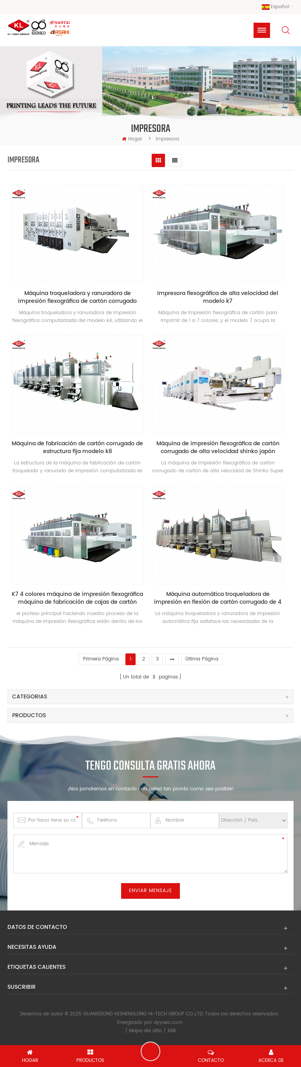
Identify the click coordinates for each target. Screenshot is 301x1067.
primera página (101, 659)
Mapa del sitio (145, 1031)
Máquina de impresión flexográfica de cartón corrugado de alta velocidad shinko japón (217, 447)
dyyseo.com (168, 1022)
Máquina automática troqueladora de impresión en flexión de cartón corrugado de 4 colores (217, 598)
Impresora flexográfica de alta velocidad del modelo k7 (217, 297)
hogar (132, 139)
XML (171, 1031)
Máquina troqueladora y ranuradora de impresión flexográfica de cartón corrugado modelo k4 (77, 297)
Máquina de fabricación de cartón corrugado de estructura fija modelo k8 (77, 447)
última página (201, 659)
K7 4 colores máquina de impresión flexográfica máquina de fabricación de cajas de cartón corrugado (77, 598)
